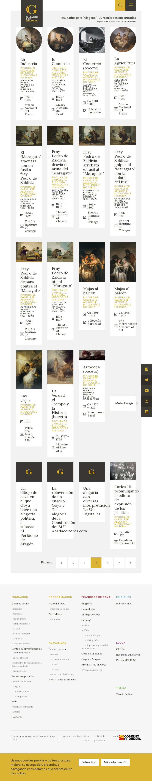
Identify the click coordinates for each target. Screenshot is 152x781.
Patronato (17, 613)
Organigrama (19, 618)
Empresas (22, 696)
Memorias (55, 619)
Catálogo (86, 620)
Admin (116, 736)
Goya (56, 669)
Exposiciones (56, 603)
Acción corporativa (23, 676)
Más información (115, 762)
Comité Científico (21, 623)
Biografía (86, 603)
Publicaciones (124, 603)
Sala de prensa (57, 649)
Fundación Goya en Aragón (28, 737)
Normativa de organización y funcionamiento (27, 664)
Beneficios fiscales (21, 681)
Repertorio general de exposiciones (95, 647)
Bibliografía (92, 640)
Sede (14, 701)
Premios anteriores (92, 669)
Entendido (88, 762)
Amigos (16, 686)
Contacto (17, 717)
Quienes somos (21, 603)
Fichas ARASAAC (126, 660)
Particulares (23, 691)
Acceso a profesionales (61, 674)
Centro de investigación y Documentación (27, 650)
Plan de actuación (21, 633)
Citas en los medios (59, 659)
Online (85, 625)
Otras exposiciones (59, 608)
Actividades (55, 614)
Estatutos (17, 608)
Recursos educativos (128, 654)
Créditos (77, 736)
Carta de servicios (21, 643)
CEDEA (16, 628)
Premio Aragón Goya (93, 664)
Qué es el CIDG (20, 657)
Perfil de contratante (22, 706)
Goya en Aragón (90, 659)
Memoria (17, 638)
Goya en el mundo (92, 653)
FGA (56, 664)
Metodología (93, 635)
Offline (85, 630)
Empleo (16, 711)
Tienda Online (124, 694)
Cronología (88, 609)
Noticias (54, 654)
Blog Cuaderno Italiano (62, 679)
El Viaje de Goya (90, 614)
